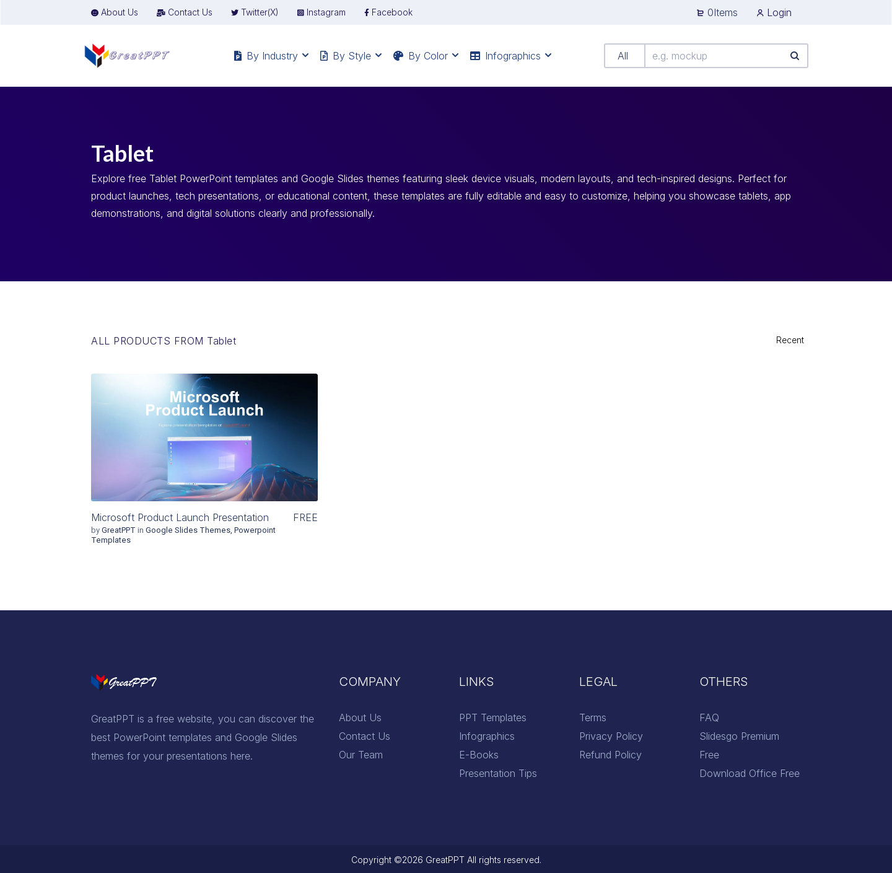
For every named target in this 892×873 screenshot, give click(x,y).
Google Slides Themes (188, 530)
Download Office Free (749, 773)
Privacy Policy (611, 736)
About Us (360, 717)
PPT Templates (493, 717)
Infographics (487, 736)
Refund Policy (610, 754)
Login (774, 12)
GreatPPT (120, 530)
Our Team (361, 754)
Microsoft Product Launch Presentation (180, 517)
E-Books (479, 754)
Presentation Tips (498, 773)
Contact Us (364, 736)
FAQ (709, 717)
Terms (592, 717)
